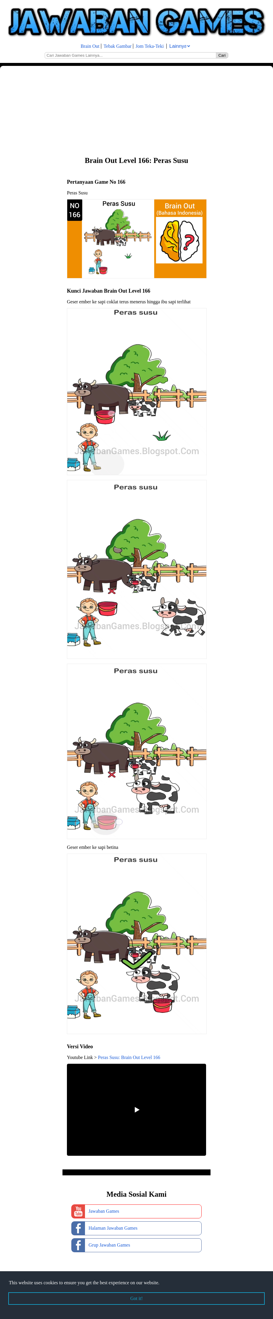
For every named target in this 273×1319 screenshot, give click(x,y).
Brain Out (90, 46)
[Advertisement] (136, 110)
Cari (221, 55)
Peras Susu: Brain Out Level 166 (129, 1057)
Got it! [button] (136, 1298)
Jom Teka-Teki (150, 46)
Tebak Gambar (117, 46)
